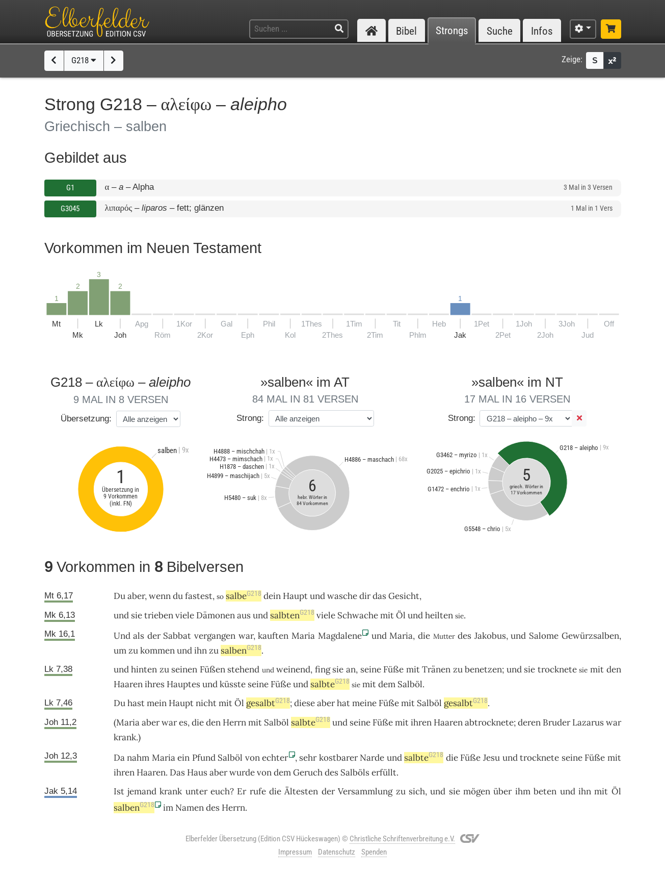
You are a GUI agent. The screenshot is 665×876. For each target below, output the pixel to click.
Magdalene (340, 635)
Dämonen (215, 615)
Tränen (436, 669)
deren (529, 722)
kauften (273, 635)
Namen (189, 807)
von (264, 772)
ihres (155, 684)
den (613, 669)
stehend (243, 669)
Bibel (406, 30)
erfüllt (383, 772)
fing (322, 669)
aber (136, 596)
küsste (233, 684)
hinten (144, 669)
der (154, 635)
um (120, 650)
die (424, 635)
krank (125, 737)
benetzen (483, 669)
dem (386, 684)
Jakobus (490, 635)
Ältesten (301, 791)
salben (241, 650)
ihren (421, 722)
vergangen (214, 635)
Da (119, 757)
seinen (184, 669)
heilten (439, 615)
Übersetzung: (86, 418)
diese (304, 703)
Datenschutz (336, 852)
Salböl (409, 684)
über (502, 791)
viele (184, 615)
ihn (200, 650)
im (168, 807)
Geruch (308, 772)
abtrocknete (489, 722)
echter (275, 757)
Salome (543, 635)
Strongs (452, 30)
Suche (500, 30)
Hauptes (183, 684)
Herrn (234, 722)
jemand (141, 791)
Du (119, 596)
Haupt (295, 596)
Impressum (295, 852)
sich (417, 791)
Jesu (491, 757)
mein (157, 703)
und (317, 596)
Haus (197, 772)
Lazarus (588, 722)
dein (272, 596)
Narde (372, 757)
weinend (293, 669)
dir (364, 596)
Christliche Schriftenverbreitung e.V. (402, 838)
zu (164, 669)
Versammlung (365, 791)
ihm (522, 791)
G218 (83, 60)
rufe (258, 791)
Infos (542, 30)
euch (220, 791)
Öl (401, 615)
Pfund (204, 757)
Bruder (556, 722)
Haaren (128, 684)
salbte (330, 684)
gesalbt (268, 703)
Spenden (374, 852)
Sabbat (177, 635)
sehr (307, 757)
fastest (198, 596)
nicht (206, 703)
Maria (303, 635)
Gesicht (403, 596)
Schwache (357, 615)
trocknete (557, 669)
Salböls (354, 772)
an (351, 669)
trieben (158, 615)
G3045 (70, 208)
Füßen (212, 669)
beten (545, 791)
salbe (243, 596)
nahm (138, 757)
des (464, 635)
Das (177, 772)
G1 (70, 187)
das (379, 596)
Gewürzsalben (590, 635)
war (169, 722)
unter (196, 791)
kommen (157, 650)
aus (244, 615)
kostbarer (338, 757)
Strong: (250, 418)
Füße (393, 669)
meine (364, 703)
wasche (342, 596)
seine (370, 669)
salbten (292, 615)
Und (122, 635)
